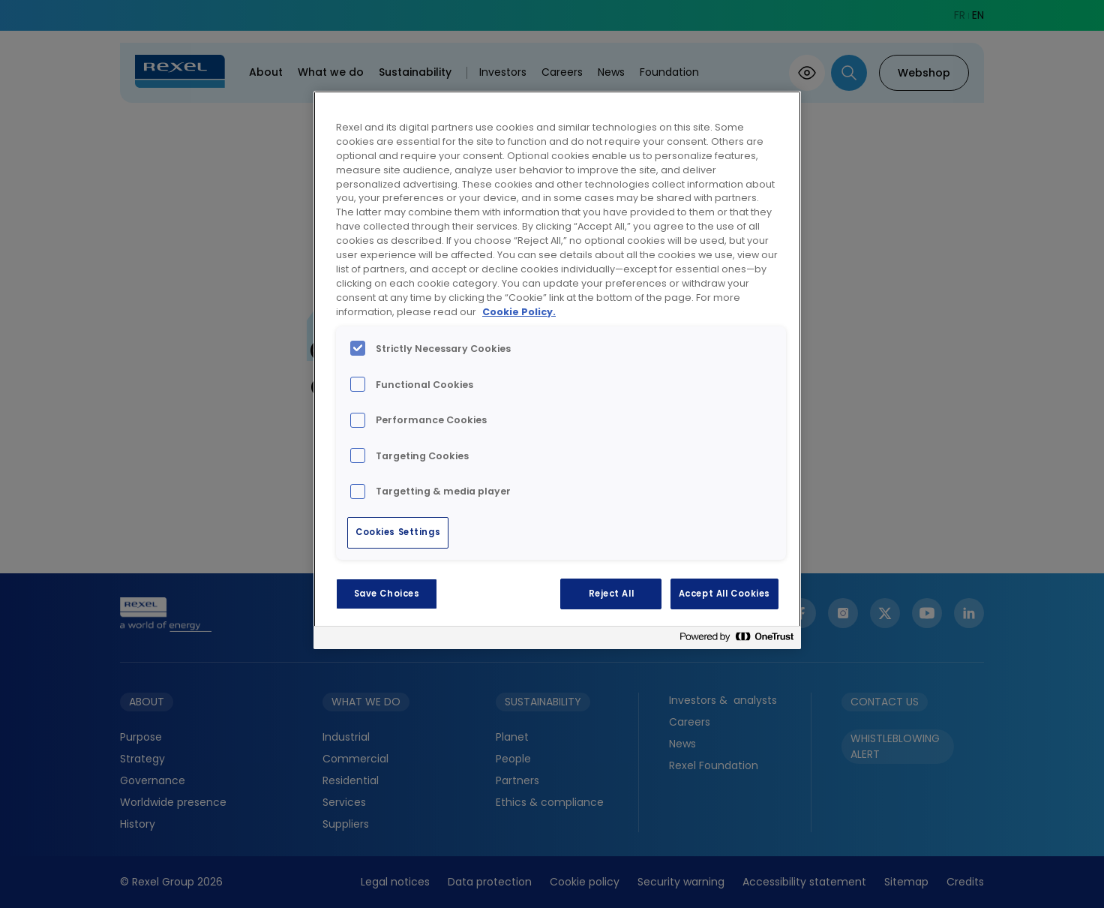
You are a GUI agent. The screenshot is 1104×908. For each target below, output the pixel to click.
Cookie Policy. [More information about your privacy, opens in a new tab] (519, 311)
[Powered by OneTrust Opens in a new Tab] (737, 639)
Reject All (611, 594)
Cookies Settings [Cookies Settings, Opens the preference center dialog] (398, 532)
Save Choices (387, 594)
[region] (557, 370)
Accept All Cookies (724, 594)
